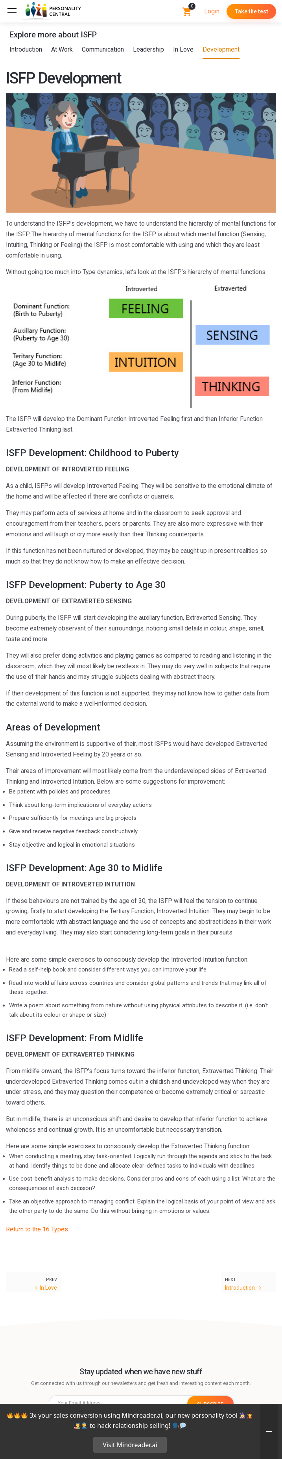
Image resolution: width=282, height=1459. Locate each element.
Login (211, 11)
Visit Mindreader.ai (130, 1444)
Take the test (251, 11)
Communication (103, 49)
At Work (62, 49)
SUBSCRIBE (210, 1403)
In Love (183, 49)
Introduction (26, 49)
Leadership (148, 49)
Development (221, 49)
